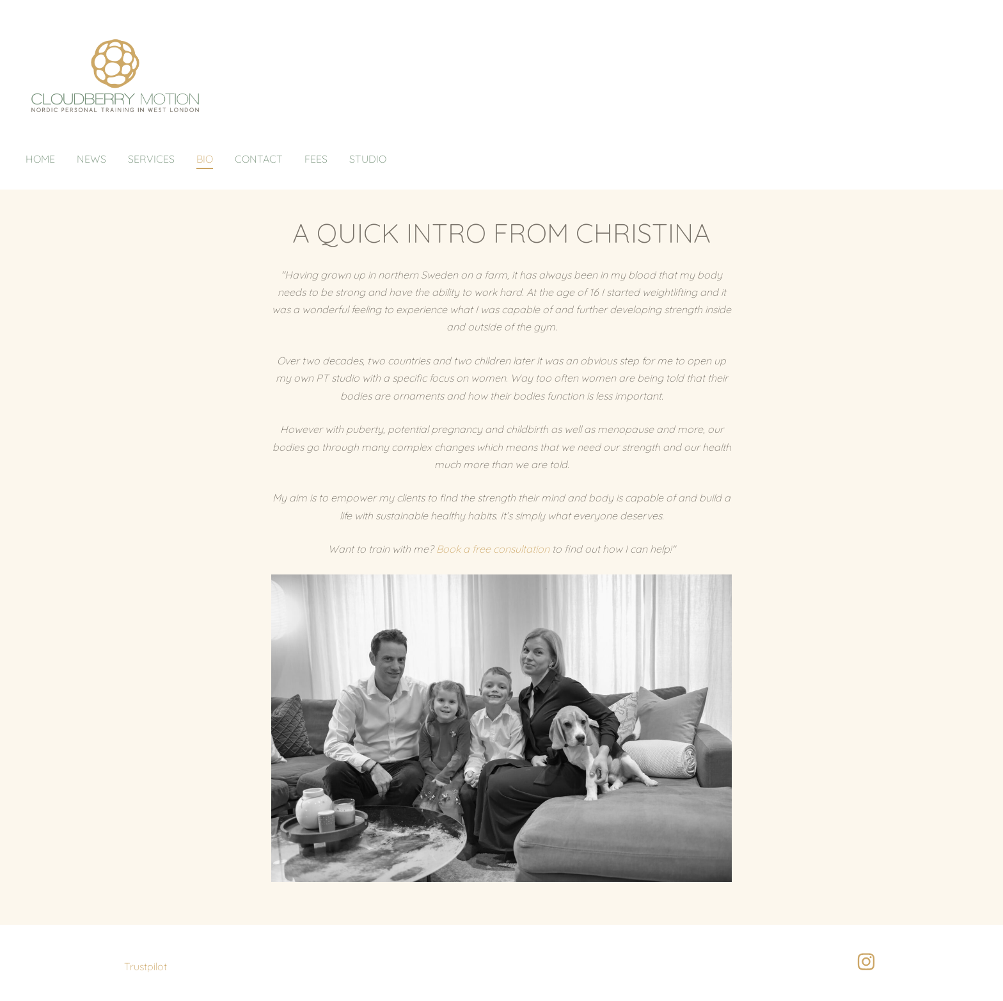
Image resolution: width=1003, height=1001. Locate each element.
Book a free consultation (492, 548)
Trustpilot (145, 966)
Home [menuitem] (40, 158)
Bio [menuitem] (204, 158)
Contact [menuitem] (259, 158)
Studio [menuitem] (367, 158)
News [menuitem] (91, 158)
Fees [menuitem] (316, 158)
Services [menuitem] (151, 158)
